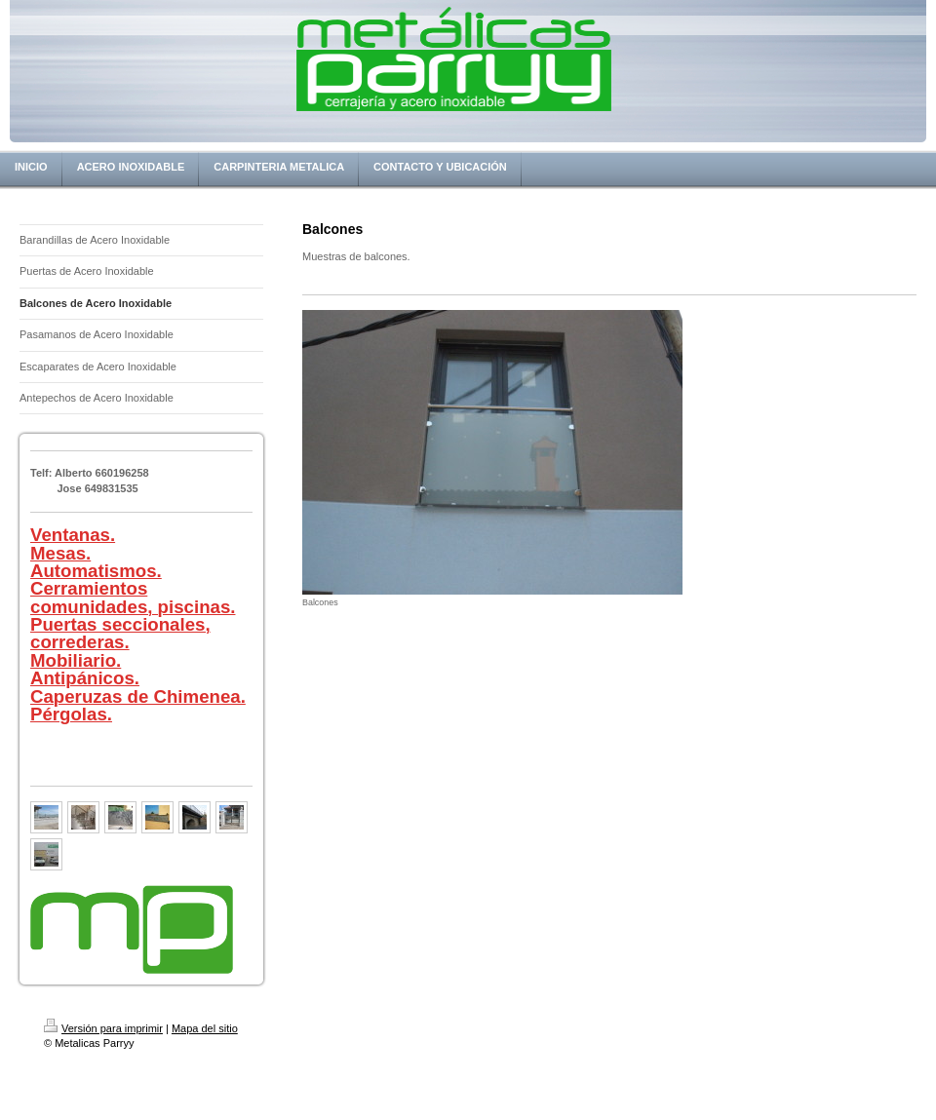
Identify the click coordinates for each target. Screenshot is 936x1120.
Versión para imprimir (103, 1028)
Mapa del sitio (205, 1028)
